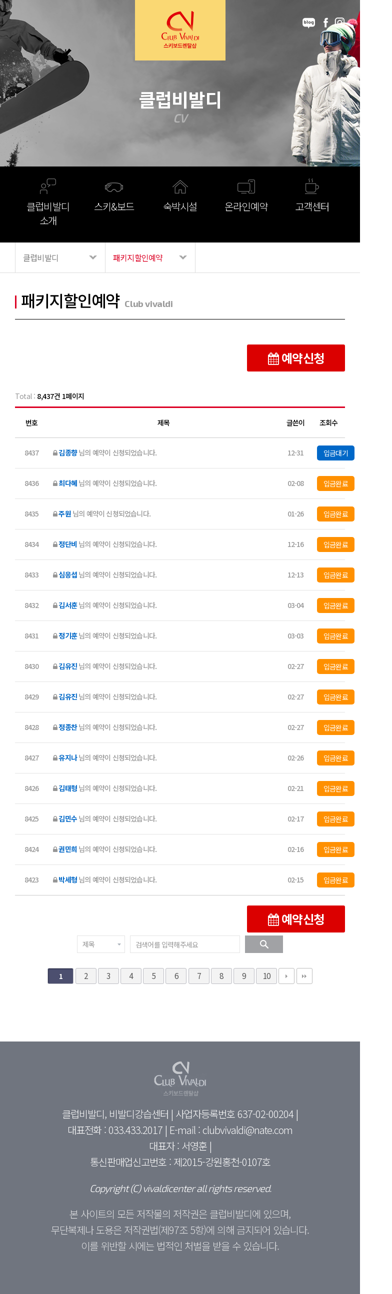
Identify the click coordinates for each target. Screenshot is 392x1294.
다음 (286, 976)
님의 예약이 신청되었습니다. (104, 453)
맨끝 (304, 976)
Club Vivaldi (180, 30)
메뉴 (25, 23)
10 (266, 975)
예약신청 (296, 357)
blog (308, 23)
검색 (264, 944)
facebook (325, 23)
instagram (339, 23)
